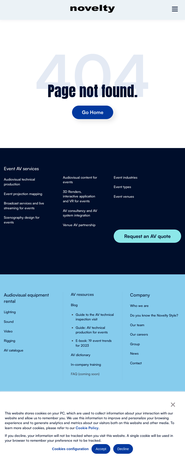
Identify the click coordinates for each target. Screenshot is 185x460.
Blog (74, 305)
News (134, 353)
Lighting (10, 312)
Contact (136, 363)
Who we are (139, 306)
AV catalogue (13, 350)
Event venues (124, 196)
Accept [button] (101, 449)
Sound (8, 321)
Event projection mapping (23, 194)
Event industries (125, 177)
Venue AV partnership (79, 225)
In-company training (86, 364)
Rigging (9, 340)
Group (135, 344)
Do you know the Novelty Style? (154, 315)
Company (140, 295)
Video (8, 331)
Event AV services (21, 168)
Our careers (139, 334)
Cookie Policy (87, 428)
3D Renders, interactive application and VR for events (79, 196)
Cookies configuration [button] (70, 449)
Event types (122, 187)
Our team (137, 325)
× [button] (173, 404)
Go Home (92, 112)
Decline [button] (123, 449)
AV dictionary (80, 355)
